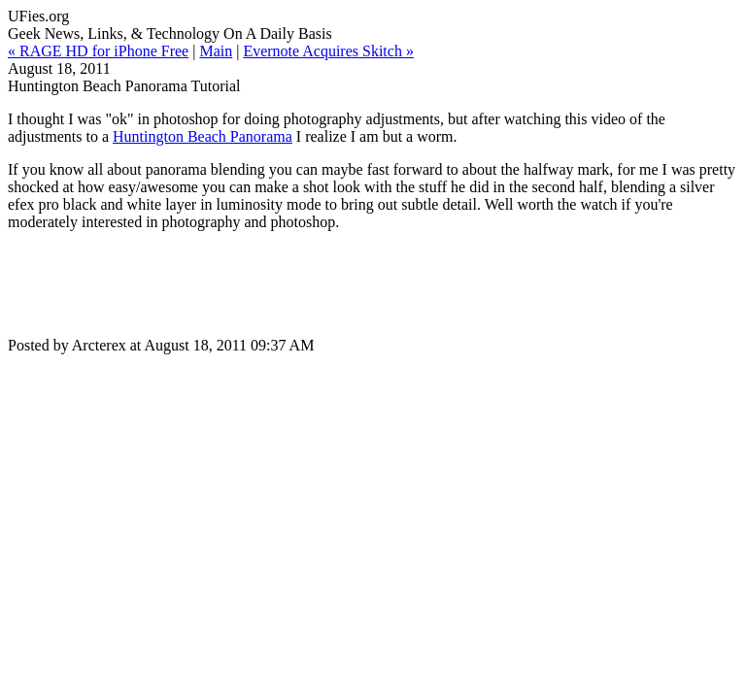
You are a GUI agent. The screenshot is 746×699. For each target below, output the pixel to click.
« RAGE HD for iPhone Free (98, 51)
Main (215, 51)
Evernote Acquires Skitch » (328, 51)
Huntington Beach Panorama (202, 136)
